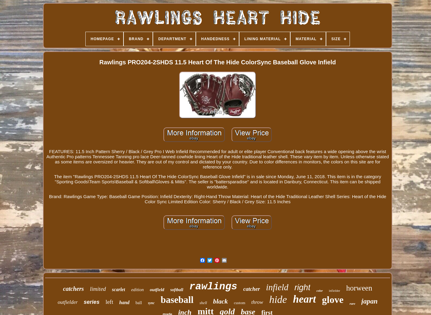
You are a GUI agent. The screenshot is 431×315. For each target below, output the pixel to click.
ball (139, 303)
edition (137, 289)
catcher (251, 289)
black (220, 301)
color (319, 290)
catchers (73, 288)
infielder (334, 290)
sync (151, 303)
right (302, 287)
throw (257, 302)
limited (98, 289)
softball (176, 290)
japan (369, 301)
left (109, 302)
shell (203, 303)
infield (277, 287)
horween (359, 288)
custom (239, 303)
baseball (177, 299)
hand (124, 302)
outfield (157, 289)
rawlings (213, 286)
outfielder (67, 302)
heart (304, 299)
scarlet (118, 289)
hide (278, 299)
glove (333, 299)
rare (352, 303)
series (92, 302)
